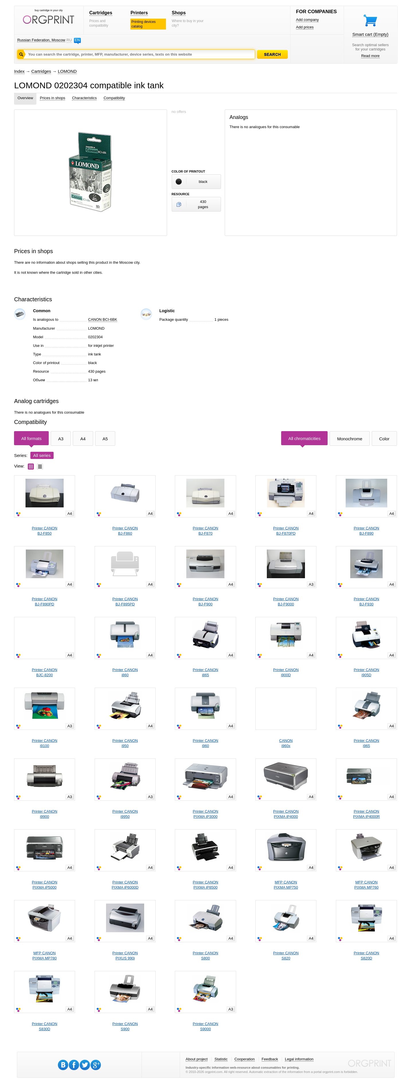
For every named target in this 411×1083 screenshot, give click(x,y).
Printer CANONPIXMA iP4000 (286, 814)
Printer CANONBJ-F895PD (125, 601)
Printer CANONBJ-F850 (44, 530)
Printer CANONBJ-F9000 (286, 601)
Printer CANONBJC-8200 (44, 672)
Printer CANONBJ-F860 (125, 530)
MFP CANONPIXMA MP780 (44, 955)
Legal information (299, 1059)
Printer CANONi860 (125, 672)
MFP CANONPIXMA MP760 (366, 885)
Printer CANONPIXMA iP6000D (125, 885)
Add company (307, 19)
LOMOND (67, 71)
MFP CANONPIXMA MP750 (286, 885)
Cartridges (100, 12)
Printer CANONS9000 (205, 1026)
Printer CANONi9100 (44, 743)
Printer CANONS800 (205, 955)
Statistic (221, 1059)
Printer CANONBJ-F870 (205, 530)
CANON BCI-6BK (102, 319)
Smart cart (370, 34)
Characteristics (84, 98)
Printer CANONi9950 (125, 814)
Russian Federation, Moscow (41, 40)
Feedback (270, 1059)
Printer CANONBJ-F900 (205, 601)
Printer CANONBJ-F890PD (44, 601)
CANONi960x (286, 743)
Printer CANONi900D (286, 672)
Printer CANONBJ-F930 (366, 601)
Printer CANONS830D (44, 1026)
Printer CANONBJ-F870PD (286, 530)
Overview (25, 98)
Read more (370, 56)
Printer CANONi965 (366, 743)
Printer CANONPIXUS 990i (125, 955)
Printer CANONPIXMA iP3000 (205, 814)
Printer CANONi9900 (44, 814)
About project (197, 1059)
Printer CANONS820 (286, 955)
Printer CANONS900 (125, 1026)
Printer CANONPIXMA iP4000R (366, 814)
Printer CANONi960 (205, 743)
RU (69, 40)
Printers (139, 12)
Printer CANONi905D (366, 672)
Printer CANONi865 (205, 672)
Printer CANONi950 (125, 743)
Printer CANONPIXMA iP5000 (44, 885)
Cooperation (244, 1059)
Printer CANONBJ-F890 (366, 530)
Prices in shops (52, 98)
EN (77, 40)
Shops (179, 12)
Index (19, 71)
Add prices (305, 27)
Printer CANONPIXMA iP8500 (205, 885)
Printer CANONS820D (366, 955)
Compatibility (114, 98)
